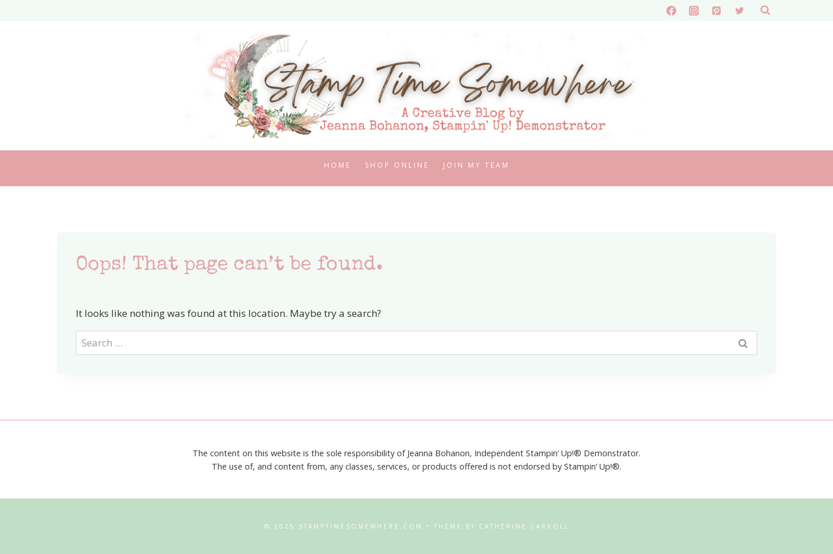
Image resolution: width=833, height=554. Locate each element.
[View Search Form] (765, 10)
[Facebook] (671, 10)
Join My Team (476, 165)
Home (337, 165)
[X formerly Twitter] (739, 10)
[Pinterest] (717, 10)
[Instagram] (694, 10)
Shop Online (397, 165)
